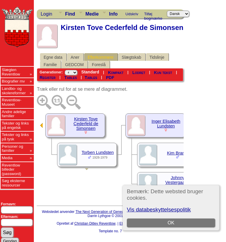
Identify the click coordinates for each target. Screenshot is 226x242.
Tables (70, 77)
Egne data (53, 57)
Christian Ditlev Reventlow (94, 223)
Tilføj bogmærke (153, 15)
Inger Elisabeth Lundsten (166, 123)
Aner (75, 57)
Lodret (138, 72)
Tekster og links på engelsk (15, 125)
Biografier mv (13, 81)
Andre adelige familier (14, 114)
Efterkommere (101, 57)
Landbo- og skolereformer (14, 90)
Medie (92, 13)
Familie (50, 64)
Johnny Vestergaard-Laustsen (177, 182)
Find (70, 13)
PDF (110, 77)
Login (46, 13)
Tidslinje (156, 57)
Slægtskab (131, 57)
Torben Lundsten (98, 152)
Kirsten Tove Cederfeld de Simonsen (86, 124)
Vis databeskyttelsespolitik (159, 209)
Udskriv (131, 14)
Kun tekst (163, 72)
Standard (90, 72)
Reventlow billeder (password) (11, 169)
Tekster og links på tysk (15, 136)
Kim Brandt (178, 153)
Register (48, 77)
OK (170, 222)
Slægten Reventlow (11, 72)
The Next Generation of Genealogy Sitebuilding (112, 212)
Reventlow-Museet (11, 102)
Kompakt (116, 72)
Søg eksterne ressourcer (13, 183)
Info (113, 13)
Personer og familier (12, 148)
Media (7, 158)
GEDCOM (74, 64)
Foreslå (99, 64)
